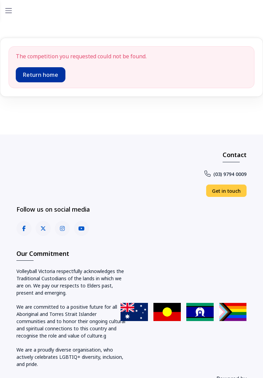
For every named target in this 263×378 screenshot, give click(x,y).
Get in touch (226, 191)
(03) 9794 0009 (225, 174)
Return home (40, 75)
